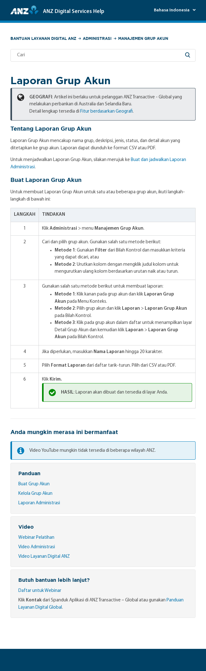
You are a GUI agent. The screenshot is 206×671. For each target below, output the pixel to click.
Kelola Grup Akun (35, 493)
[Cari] (103, 55)
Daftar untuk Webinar (39, 590)
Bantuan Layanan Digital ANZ (43, 38)
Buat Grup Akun (34, 484)
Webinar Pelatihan (36, 537)
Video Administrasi (36, 547)
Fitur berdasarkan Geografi (106, 111)
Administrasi (97, 38)
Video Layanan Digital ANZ (44, 556)
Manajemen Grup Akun (143, 38)
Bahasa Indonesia (172, 10)
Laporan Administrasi (39, 503)
